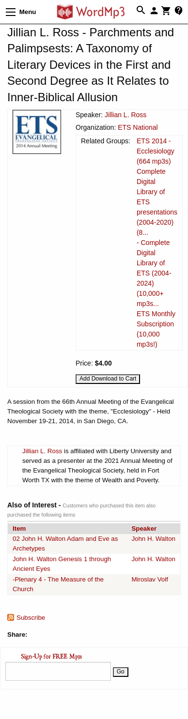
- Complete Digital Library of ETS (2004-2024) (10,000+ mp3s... (154, 273)
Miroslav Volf (149, 579)
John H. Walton (153, 538)
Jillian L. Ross (125, 115)
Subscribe (30, 617)
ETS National (137, 127)
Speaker (144, 528)
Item (19, 528)
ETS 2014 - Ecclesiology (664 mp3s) (155, 151)
